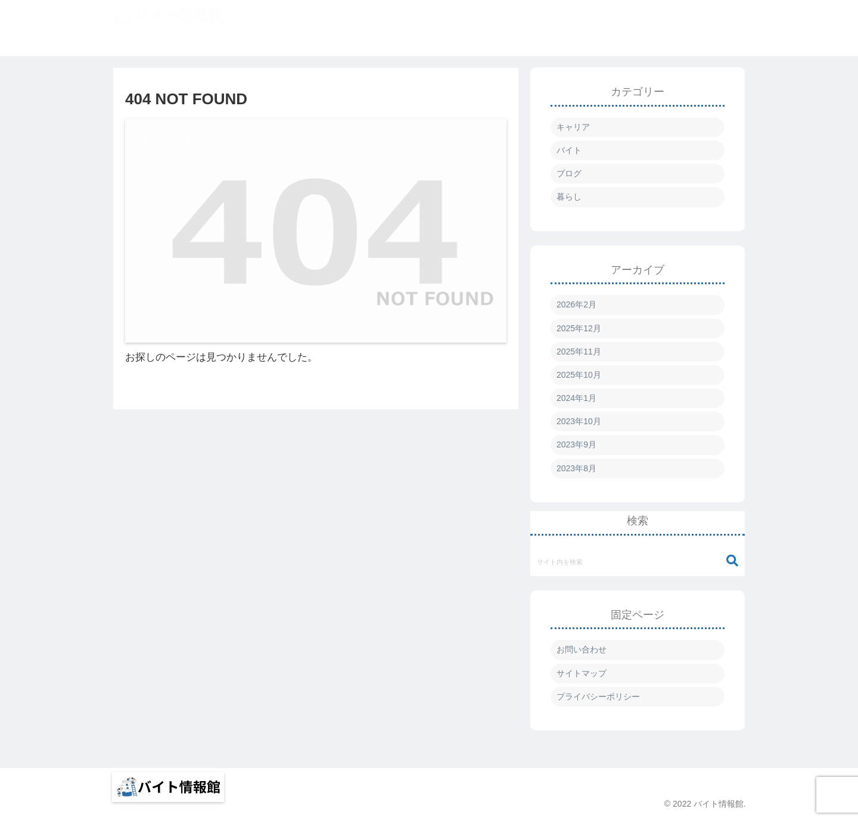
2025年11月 (579, 351)
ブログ (569, 173)
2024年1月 (576, 398)
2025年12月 (579, 328)
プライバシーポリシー (598, 696)
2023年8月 (576, 468)
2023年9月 (576, 444)
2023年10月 (579, 421)
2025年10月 (579, 375)
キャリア (573, 127)
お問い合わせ (582, 649)
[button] (732, 561)
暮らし (569, 196)
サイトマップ (582, 673)
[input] (637, 561)
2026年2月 (576, 304)
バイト (569, 150)
